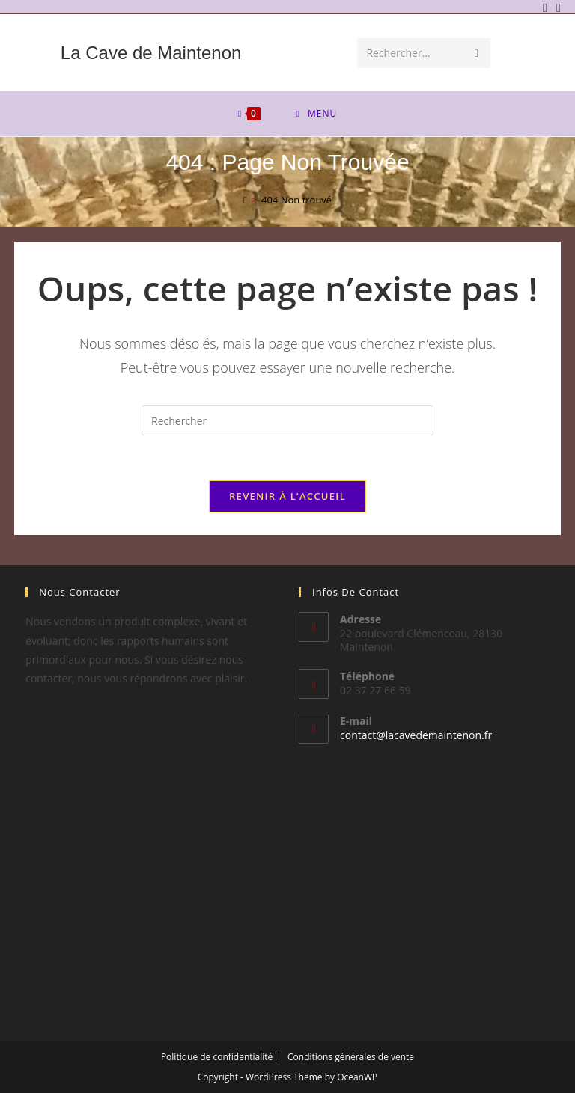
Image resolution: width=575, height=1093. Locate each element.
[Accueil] (245, 199)
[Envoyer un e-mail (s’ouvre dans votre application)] (556, 7)
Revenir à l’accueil (287, 496)
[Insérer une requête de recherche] (287, 420)
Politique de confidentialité (217, 1056)
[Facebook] (545, 7)
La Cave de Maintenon (151, 53)
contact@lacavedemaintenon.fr (416, 735)
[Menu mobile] (317, 113)
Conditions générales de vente (351, 1056)
